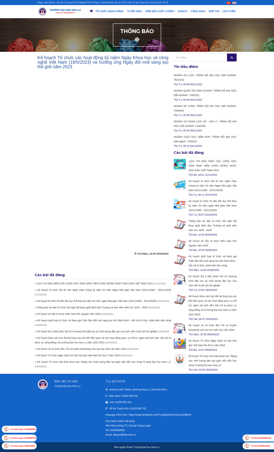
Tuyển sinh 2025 (159, 2)
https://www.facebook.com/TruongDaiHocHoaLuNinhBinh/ (160, 414)
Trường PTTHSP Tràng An (89, 2)
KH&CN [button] (183, 11)
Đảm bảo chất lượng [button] (160, 11)
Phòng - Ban (42, 2)
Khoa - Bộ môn (57, 2)
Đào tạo (117, 2)
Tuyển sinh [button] (135, 11)
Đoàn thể (107, 2)
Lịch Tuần (228, 11)
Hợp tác (214, 11)
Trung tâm (70, 2)
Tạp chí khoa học (141, 2)
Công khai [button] (198, 11)
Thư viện (128, 2)
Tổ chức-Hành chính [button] (110, 11)
